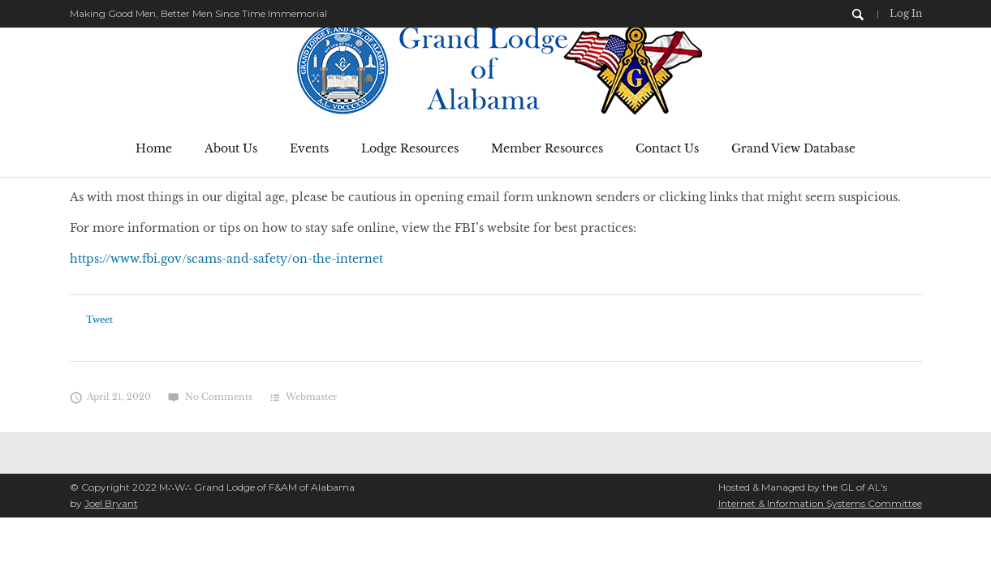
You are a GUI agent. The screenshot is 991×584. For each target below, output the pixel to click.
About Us (231, 148)
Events (309, 148)
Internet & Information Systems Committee (820, 503)
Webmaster (311, 396)
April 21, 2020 (111, 396)
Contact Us (667, 148)
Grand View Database (793, 148)
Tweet (99, 319)
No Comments (209, 396)
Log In (906, 13)
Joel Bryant (111, 503)
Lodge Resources (410, 148)
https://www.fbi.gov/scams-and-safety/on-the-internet (226, 258)
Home (154, 148)
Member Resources (547, 148)
